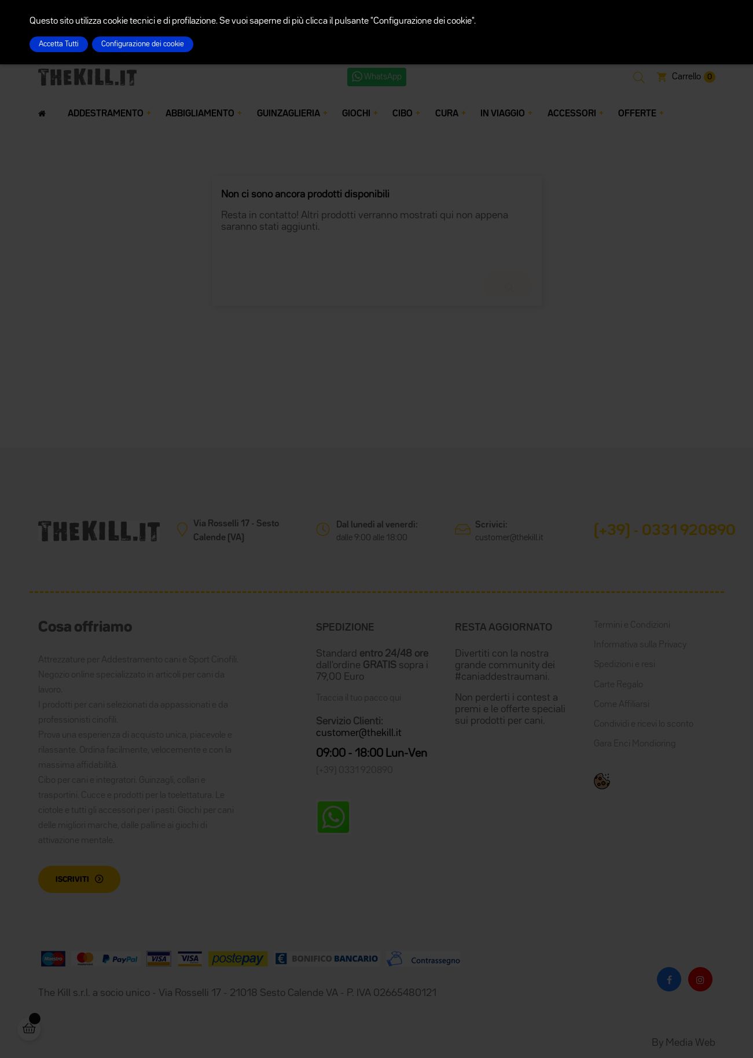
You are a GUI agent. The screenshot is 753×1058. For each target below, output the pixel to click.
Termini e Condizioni (632, 625)
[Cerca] (376, 253)
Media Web (690, 1043)
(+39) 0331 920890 (354, 771)
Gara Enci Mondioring (635, 744)
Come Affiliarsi (621, 705)
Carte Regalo (618, 685)
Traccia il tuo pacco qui (358, 698)
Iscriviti (72, 879)
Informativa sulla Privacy (640, 645)
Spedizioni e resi (624, 665)
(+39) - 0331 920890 (665, 531)
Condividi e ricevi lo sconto (643, 724)
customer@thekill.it (509, 537)
